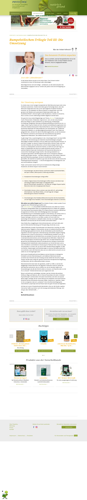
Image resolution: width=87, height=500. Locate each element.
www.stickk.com (28, 235)
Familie (59, 13)
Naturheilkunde (38, 13)
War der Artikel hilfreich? (62, 63)
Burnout (54, 135)
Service (65, 13)
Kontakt (11, 493)
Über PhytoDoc (13, 488)
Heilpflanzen (26, 13)
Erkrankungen (15, 13)
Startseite (12, 49)
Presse (11, 492)
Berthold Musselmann (52, 80)
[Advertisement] (43, 468)
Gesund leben (50, 13)
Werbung (12, 490)
